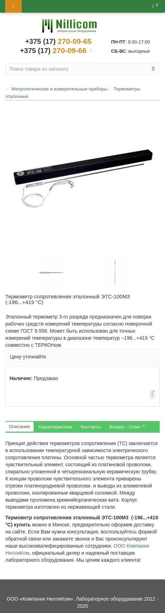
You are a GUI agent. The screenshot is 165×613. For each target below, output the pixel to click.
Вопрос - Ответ (126, 427)
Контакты (91, 427)
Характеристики (55, 427)
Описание (19, 426)
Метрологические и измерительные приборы (59, 89)
